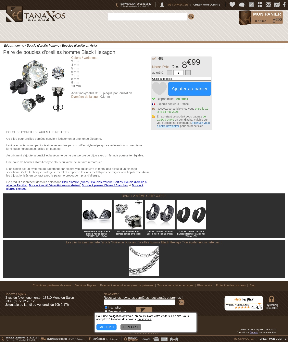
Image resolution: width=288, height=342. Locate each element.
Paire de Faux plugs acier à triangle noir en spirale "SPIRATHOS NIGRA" (97, 233)
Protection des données (231, 285)
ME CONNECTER (178, 4)
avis (254, 332)
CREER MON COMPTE (206, 4)
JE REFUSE (130, 327)
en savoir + (145, 319)
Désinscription (116, 311)
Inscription (113, 307)
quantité (157, 72)
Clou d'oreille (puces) (76, 182)
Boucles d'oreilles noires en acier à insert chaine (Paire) (159, 232)
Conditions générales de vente (52, 285)
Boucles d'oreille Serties (107, 182)
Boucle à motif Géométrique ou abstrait (54, 185)
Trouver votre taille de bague (175, 285)
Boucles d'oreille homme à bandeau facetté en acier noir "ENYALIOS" (191, 233)
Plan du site (204, 285)
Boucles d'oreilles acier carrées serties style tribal (128, 232)
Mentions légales (85, 285)
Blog (252, 285)
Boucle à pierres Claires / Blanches (105, 185)
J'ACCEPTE (106, 327)
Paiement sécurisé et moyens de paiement (127, 285)
